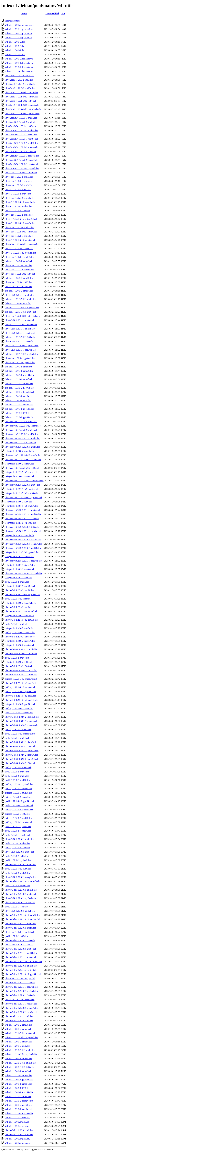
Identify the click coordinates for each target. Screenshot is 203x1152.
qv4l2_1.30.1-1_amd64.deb (17, 843)
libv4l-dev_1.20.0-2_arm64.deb (19, 198)
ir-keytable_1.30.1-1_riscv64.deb (20, 565)
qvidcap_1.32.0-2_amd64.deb (18, 818)
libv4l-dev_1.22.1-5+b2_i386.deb (20, 274)
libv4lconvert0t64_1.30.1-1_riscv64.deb (23, 531)
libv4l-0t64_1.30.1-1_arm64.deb (19, 320)
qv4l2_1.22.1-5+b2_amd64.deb (19, 805)
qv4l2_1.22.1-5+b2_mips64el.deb (20, 734)
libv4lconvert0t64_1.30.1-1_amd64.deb (23, 514)
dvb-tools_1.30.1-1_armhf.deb (18, 366)
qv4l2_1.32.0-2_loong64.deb (18, 831)
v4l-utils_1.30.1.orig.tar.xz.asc (18, 33)
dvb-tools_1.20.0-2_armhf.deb (18, 261)
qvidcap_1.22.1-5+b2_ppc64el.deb (20, 691)
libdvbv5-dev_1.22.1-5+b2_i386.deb (21, 970)
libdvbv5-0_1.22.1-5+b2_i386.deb (20, 696)
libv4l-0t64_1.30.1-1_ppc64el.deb (20, 350)
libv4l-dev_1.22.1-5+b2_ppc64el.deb (21, 345)
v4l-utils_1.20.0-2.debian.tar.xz (19, 59)
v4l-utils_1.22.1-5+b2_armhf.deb (20, 1050)
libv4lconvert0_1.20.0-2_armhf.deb (21, 421)
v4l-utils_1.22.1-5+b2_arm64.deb (20, 1033)
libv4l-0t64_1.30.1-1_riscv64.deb (20, 333)
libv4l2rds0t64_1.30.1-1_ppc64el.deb (22, 156)
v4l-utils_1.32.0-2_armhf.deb (18, 1096)
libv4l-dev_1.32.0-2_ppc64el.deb (20, 362)
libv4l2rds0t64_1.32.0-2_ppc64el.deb (22, 168)
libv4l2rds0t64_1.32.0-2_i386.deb (20, 151)
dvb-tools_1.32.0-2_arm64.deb (19, 383)
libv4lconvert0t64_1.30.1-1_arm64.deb (22, 510)
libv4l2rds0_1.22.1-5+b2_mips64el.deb (23, 109)
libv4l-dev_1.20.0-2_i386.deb (18, 265)
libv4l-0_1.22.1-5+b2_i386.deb (19, 248)
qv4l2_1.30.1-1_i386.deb (16, 906)
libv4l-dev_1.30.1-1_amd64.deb (19, 257)
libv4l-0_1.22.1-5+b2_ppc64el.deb (20, 253)
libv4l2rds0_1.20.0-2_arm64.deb (20, 84)
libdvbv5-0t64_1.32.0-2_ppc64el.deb (21, 759)
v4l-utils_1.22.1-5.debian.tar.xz (19, 71)
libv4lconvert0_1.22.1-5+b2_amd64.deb (23, 459)
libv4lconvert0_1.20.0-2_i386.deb (20, 442)
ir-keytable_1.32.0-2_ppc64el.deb (20, 704)
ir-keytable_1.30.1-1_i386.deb (18, 577)
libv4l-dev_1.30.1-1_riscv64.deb (19, 932)
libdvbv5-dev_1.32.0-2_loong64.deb (21, 1008)
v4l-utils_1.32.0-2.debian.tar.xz (19, 67)
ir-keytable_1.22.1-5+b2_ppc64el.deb (22, 552)
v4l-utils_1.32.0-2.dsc (15, 54)
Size (63, 13)
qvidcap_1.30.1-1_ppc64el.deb (19, 784)
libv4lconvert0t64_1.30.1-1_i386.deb (22, 518)
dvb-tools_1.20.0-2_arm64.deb (19, 278)
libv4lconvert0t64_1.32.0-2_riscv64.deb (23, 539)
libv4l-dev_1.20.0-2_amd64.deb (19, 227)
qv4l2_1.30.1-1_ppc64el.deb (18, 826)
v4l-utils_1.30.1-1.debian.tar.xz (19, 63)
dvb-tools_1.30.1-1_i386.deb (18, 400)
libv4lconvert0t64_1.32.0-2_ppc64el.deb (23, 573)
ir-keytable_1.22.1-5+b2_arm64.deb (21, 493)
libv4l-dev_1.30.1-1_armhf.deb (19, 181)
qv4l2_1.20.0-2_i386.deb (16, 856)
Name (24, 13)
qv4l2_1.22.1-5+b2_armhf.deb (19, 599)
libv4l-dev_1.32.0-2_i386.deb (18, 286)
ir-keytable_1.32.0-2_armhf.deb (19, 615)
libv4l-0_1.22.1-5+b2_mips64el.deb (21, 219)
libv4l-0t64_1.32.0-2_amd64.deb (20, 911)
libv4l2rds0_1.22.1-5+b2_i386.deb (20, 101)
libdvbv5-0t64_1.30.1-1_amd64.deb (21, 721)
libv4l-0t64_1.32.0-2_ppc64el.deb (20, 898)
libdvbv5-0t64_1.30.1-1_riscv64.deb (21, 742)
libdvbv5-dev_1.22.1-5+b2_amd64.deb (22, 919)
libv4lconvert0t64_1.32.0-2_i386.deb (22, 527)
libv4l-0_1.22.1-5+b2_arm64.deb (20, 223)
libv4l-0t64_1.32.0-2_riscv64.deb (20, 902)
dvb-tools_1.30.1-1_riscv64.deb (19, 375)
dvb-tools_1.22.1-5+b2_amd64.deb (21, 324)
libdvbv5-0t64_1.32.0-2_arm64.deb (21, 670)
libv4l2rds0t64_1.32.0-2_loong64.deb (22, 160)
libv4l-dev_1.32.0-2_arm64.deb (19, 215)
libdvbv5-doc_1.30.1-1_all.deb (19, 1016)
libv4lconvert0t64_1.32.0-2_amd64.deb (23, 548)
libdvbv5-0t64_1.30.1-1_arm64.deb (21, 674)
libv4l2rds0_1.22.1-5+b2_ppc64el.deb (22, 113)
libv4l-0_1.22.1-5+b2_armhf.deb (20, 202)
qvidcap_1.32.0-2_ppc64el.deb (19, 809)
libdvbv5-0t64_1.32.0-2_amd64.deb (21, 725)
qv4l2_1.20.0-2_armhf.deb (17, 582)
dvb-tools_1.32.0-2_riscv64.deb (19, 388)
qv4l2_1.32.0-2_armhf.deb (17, 776)
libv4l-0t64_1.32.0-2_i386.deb (19, 944)
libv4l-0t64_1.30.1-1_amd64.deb (20, 329)
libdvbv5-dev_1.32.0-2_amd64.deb (21, 966)
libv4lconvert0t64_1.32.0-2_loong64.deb (23, 544)
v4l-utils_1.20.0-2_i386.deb (17, 1046)
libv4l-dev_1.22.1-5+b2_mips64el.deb (22, 316)
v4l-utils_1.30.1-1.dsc (15, 50)
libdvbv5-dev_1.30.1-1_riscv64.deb (21, 1004)
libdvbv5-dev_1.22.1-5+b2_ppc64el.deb (23, 974)
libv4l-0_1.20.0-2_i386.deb (17, 210)
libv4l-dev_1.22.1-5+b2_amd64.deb (21, 244)
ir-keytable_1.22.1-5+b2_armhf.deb (21, 472)
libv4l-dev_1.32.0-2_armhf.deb (19, 185)
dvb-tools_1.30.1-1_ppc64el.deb (19, 409)
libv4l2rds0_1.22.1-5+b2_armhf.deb (21, 92)
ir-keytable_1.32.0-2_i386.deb (18, 662)
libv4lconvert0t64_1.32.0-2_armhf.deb (22, 447)
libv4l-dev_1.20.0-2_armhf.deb (19, 177)
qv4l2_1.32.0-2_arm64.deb (17, 771)
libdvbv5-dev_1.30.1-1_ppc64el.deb (21, 987)
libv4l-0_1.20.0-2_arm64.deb (18, 194)
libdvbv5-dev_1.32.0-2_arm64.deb (20, 949)
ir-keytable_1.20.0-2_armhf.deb (19, 451)
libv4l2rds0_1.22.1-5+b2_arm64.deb (21, 96)
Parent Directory (12, 21)
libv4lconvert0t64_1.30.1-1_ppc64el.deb (23, 561)
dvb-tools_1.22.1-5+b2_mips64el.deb (22, 307)
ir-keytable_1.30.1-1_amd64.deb (19, 569)
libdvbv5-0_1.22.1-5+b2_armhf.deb (21, 611)
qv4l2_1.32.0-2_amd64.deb (17, 873)
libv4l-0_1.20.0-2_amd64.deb (18, 206)
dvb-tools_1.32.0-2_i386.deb (18, 413)
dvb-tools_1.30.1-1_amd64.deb (19, 396)
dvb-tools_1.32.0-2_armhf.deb (18, 379)
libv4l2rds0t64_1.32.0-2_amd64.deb (21, 143)
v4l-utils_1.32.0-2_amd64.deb (18, 1109)
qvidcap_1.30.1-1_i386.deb (17, 814)
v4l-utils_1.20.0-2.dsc (15, 42)
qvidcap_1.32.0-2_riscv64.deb (18, 822)
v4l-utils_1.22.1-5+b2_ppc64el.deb (21, 1054)
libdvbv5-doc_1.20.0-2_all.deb (19, 1130)
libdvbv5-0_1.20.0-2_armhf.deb (19, 590)
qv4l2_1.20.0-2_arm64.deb (17, 658)
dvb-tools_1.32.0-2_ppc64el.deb (19, 417)
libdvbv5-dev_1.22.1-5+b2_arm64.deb (22, 915)
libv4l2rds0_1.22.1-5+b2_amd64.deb (21, 105)
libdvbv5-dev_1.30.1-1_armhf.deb (20, 923)
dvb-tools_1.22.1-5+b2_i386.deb (20, 337)
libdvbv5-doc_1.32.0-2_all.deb (19, 1020)
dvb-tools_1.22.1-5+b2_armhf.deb (20, 299)
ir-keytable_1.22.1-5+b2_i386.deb (20, 523)
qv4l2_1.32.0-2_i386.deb (16, 936)
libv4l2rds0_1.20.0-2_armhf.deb (19, 75)
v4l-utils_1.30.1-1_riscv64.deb (19, 1092)
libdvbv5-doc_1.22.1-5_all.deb (19, 1134)
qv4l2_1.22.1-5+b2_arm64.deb (19, 712)
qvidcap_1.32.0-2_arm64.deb (18, 767)
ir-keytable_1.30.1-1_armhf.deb (19, 535)
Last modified (52, 13)
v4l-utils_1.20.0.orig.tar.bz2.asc (19, 25)
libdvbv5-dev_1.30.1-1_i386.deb (20, 982)
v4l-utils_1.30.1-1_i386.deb (17, 1088)
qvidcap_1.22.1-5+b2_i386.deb (19, 708)
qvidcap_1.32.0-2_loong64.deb (19, 797)
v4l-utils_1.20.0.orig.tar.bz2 (17, 1139)
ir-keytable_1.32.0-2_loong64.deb (20, 603)
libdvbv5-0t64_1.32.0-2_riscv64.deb (21, 755)
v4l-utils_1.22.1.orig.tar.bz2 (17, 1143)
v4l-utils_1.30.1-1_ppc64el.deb (19, 1079)
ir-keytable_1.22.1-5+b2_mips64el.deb (22, 489)
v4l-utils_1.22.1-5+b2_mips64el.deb (21, 1037)
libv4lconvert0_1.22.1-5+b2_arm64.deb (23, 455)
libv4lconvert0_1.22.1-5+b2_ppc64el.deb (23, 497)
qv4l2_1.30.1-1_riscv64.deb (17, 835)
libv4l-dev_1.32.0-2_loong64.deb (20, 978)
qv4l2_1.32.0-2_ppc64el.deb (18, 860)
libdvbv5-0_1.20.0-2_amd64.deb (20, 636)
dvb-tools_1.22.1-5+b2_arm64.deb (20, 312)
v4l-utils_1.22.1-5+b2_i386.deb (19, 1067)
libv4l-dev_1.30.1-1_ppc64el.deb (20, 358)
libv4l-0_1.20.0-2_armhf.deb (18, 189)
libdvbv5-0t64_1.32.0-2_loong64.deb (22, 717)
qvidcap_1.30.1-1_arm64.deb (18, 729)
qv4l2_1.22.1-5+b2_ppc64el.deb (19, 801)
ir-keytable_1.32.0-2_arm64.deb (19, 628)
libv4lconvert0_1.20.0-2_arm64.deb (21, 430)
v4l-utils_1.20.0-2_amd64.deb (18, 1041)
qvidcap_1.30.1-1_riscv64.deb (18, 788)
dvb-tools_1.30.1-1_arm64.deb (19, 371)
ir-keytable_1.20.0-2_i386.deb (18, 501)
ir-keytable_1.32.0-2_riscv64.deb (20, 641)
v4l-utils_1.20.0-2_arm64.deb (18, 1025)
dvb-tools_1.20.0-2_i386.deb (18, 303)
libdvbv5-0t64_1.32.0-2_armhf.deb (21, 653)
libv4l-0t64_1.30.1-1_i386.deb (19, 341)
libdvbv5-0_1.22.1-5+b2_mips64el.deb (22, 594)
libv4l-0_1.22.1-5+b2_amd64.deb (20, 240)
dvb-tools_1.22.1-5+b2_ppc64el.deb (21, 354)
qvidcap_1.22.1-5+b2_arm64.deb (20, 632)
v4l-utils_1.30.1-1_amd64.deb (18, 1084)
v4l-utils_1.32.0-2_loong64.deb (19, 1101)
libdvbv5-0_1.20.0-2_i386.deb (18, 666)
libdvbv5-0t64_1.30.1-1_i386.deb (20, 746)
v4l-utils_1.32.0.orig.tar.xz (17, 1126)
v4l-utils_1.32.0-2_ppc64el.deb (19, 1105)
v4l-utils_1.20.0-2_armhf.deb (18, 1029)
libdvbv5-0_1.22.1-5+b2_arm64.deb (21, 620)
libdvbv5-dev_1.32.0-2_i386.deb (20, 995)
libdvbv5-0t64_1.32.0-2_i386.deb (20, 763)
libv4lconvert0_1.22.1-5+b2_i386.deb (22, 468)
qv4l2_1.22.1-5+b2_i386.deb (18, 869)
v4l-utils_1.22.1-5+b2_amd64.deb (20, 1063)
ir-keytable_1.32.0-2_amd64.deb (19, 645)
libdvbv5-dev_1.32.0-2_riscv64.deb (21, 1012)
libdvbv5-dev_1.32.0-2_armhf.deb (20, 928)
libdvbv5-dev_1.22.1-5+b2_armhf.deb (22, 881)
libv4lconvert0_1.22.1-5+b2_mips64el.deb (24, 480)
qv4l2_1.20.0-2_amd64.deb (17, 780)
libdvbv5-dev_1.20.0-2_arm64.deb (20, 894)
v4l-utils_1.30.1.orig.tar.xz (17, 1122)
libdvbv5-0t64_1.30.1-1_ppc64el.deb (21, 750)
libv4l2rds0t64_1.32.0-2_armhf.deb (21, 122)
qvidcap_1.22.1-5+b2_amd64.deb (20, 687)
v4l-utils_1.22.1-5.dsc (15, 46)
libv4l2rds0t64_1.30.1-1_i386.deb (20, 126)
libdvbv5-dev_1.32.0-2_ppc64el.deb (21, 991)
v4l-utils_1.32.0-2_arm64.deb (18, 1075)
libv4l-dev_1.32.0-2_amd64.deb (19, 269)
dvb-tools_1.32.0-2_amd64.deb (19, 404)
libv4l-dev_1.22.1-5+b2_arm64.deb (21, 231)
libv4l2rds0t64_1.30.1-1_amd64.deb (21, 130)
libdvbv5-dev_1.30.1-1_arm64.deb (20, 957)
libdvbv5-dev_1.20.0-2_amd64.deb (21, 890)
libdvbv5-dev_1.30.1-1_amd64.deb (21, 953)
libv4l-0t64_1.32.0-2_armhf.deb (19, 839)
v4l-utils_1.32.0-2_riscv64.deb (19, 1113)
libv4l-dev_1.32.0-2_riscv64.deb (19, 999)
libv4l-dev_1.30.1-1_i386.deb (18, 282)
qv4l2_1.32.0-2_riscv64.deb (17, 885)
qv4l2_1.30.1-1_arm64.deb (17, 738)
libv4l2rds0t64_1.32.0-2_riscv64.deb (21, 164)
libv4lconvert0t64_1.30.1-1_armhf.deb (22, 438)
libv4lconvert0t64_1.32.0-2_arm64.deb (22, 485)
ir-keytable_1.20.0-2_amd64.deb (19, 476)
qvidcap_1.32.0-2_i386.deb (17, 847)
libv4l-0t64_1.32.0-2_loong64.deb (20, 877)
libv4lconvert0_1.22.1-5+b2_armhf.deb (23, 426)
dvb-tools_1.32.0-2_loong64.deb (19, 392)
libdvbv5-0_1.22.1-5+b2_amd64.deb (21, 683)
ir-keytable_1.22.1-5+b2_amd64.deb (21, 506)
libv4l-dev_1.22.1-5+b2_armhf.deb (21, 172)
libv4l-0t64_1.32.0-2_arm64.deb (19, 852)
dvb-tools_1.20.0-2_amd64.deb (19, 291)
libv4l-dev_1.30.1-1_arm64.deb (19, 236)
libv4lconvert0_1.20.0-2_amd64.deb (21, 434)
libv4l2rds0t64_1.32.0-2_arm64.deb (21, 147)
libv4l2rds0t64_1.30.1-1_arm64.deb (21, 134)
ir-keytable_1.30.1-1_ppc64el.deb (20, 586)
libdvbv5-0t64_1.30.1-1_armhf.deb (21, 649)
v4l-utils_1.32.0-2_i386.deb (17, 1117)
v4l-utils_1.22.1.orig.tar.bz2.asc (19, 29)
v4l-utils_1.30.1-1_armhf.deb (18, 1071)
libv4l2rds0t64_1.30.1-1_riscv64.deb (21, 139)
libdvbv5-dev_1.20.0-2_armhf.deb (20, 864)
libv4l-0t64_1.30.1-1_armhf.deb (19, 295)
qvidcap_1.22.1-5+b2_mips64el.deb (21, 679)
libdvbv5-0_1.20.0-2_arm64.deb (19, 607)
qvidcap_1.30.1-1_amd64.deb (18, 793)
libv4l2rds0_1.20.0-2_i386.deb (19, 80)
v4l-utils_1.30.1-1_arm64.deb (18, 1058)
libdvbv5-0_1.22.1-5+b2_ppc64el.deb (22, 700)
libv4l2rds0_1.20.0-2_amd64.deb (20, 88)
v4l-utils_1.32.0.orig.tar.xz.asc (18, 37)
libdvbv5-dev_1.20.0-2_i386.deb (20, 940)
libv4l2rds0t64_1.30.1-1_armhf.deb (21, 118)
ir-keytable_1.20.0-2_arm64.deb (19, 464)
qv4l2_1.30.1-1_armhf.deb (17, 624)
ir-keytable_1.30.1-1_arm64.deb (19, 556)
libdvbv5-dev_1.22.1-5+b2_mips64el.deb (23, 961)
